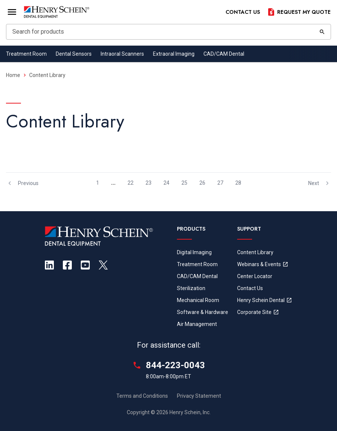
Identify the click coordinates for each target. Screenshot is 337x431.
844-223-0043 (175, 365)
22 (131, 183)
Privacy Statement (199, 396)
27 (220, 183)
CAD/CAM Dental (223, 54)
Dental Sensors (74, 54)
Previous (22, 183)
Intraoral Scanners (122, 54)
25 (184, 183)
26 (202, 183)
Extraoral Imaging (173, 54)
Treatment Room (26, 54)
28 (238, 183)
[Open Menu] (12, 12)
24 (166, 183)
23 (148, 183)
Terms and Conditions (142, 396)
